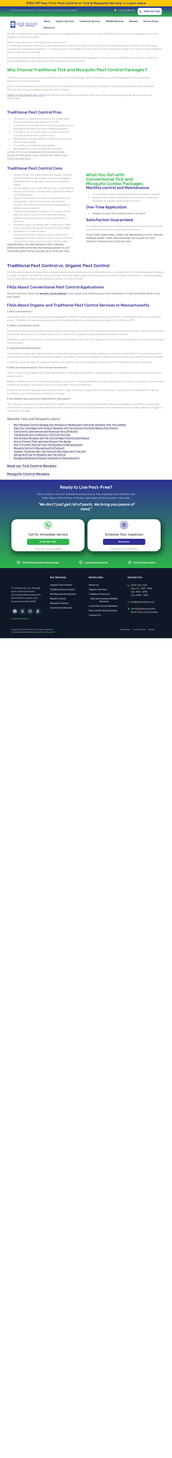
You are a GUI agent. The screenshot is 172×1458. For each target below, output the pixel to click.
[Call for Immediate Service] (48, 525)
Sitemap (151, 629)
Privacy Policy (125, 629)
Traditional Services (89, 21)
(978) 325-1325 (48, 541)
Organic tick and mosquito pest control (26, 95)
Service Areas (150, 21)
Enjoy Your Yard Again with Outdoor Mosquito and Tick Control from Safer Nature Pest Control (66, 428)
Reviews (133, 21)
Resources (49, 27)
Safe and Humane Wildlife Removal (104, 600)
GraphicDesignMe (47, 632)
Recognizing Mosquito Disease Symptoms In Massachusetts (47, 458)
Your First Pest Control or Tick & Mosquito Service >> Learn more (86, 3)
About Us (94, 584)
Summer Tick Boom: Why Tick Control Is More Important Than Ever (50, 451)
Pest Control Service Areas (103, 610)
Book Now (124, 541)
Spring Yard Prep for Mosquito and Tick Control (40, 455)
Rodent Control (58, 598)
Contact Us (94, 615)
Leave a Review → (21, 618)
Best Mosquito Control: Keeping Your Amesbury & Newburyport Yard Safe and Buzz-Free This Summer (70, 425)
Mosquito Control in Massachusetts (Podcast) (39, 448)
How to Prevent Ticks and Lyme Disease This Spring (42, 441)
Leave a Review (127, 10)
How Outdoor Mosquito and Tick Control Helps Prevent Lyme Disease (51, 438)
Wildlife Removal (114, 21)
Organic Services (65, 21)
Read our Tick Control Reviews (32, 466)
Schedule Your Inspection (124, 534)
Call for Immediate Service (48, 534)
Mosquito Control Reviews (28, 474)
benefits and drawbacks (53, 293)
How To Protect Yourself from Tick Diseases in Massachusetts (48, 445)
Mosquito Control (59, 603)
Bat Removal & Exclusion (63, 594)
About (47, 21)
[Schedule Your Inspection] (124, 525)
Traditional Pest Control (62, 589)
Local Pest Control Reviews (103, 606)
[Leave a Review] (115, 10)
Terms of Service (139, 629)
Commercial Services (61, 607)
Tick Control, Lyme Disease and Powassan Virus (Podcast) (46, 431)
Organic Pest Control (61, 584)
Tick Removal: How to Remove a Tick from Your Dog (42, 435)
